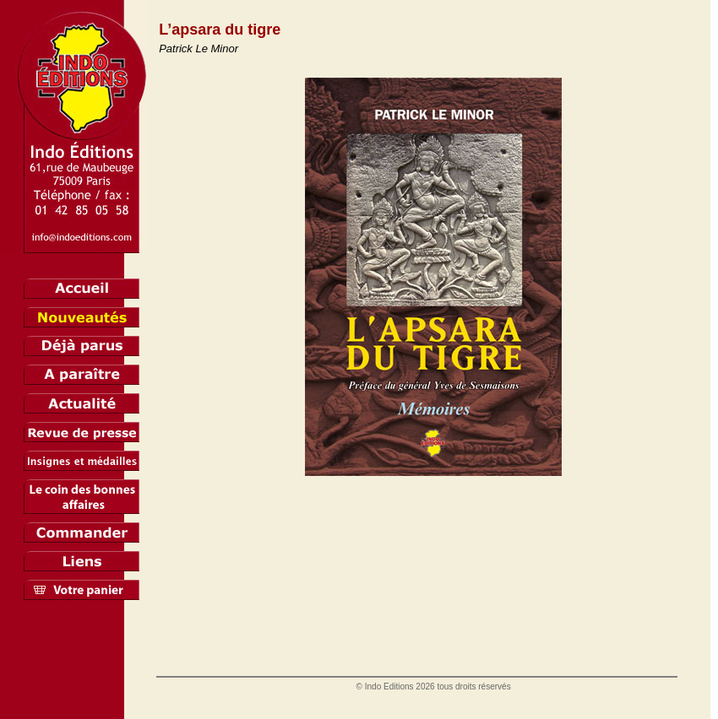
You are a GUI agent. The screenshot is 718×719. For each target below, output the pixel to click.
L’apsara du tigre (219, 29)
